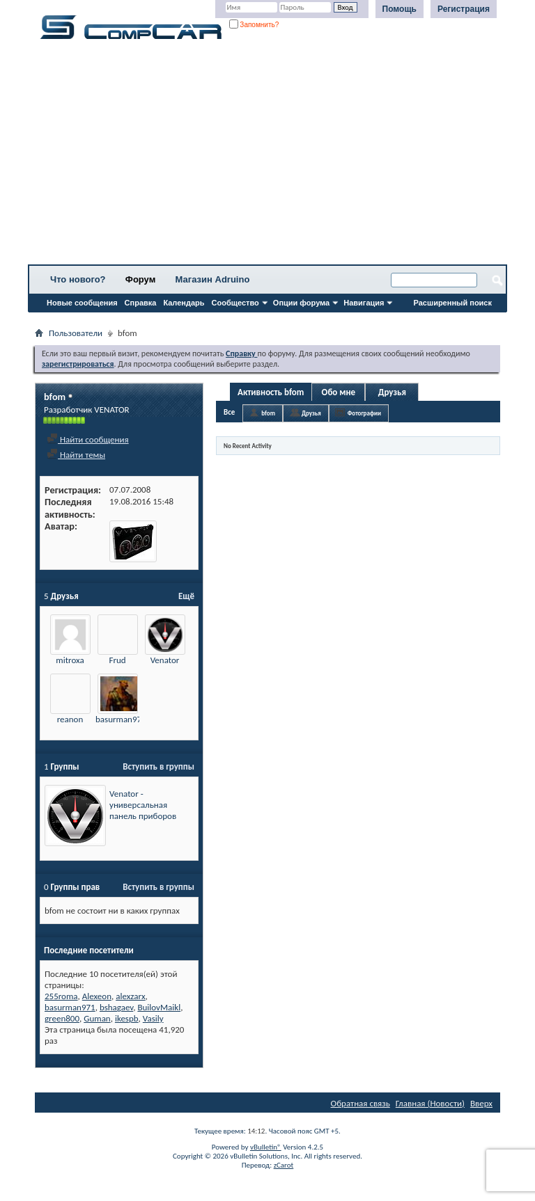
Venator (165, 660)
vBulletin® (265, 1147)
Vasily (153, 1018)
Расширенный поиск (453, 303)
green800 (62, 1018)
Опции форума (301, 303)
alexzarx (130, 996)
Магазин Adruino (213, 279)
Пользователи (75, 333)
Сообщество (235, 303)
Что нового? (78, 279)
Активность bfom (271, 392)
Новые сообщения (82, 303)
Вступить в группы (158, 766)
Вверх (481, 1103)
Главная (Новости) (430, 1103)
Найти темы (76, 455)
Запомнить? (254, 25)
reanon (70, 719)
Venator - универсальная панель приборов (142, 804)
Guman (97, 1018)
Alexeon (96, 996)
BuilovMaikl (158, 1007)
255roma (61, 996)
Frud (117, 660)
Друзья (392, 392)
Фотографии (364, 413)
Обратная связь (360, 1103)
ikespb (127, 1018)
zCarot (284, 1165)
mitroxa (70, 660)
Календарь (183, 303)
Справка (141, 303)
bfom (268, 413)
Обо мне (339, 392)
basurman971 (120, 719)
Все (229, 412)
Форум (140, 279)
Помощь (399, 9)
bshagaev (116, 1007)
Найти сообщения (88, 439)
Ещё (186, 596)
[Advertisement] (267, 156)
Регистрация (463, 9)
